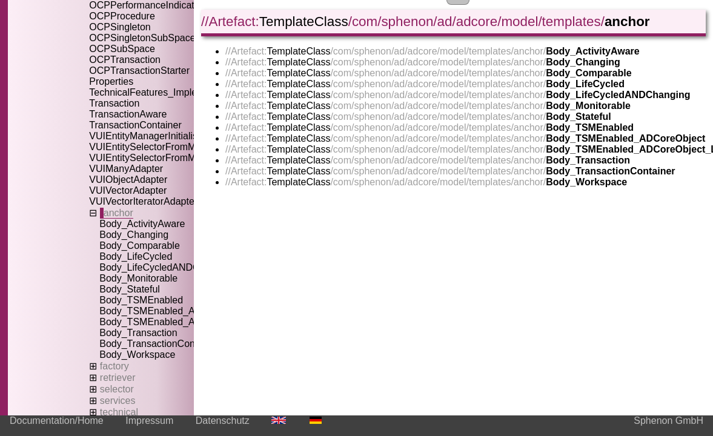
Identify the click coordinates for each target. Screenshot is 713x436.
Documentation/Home (57, 420)
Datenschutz (223, 420)
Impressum (149, 420)
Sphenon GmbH (668, 420)
